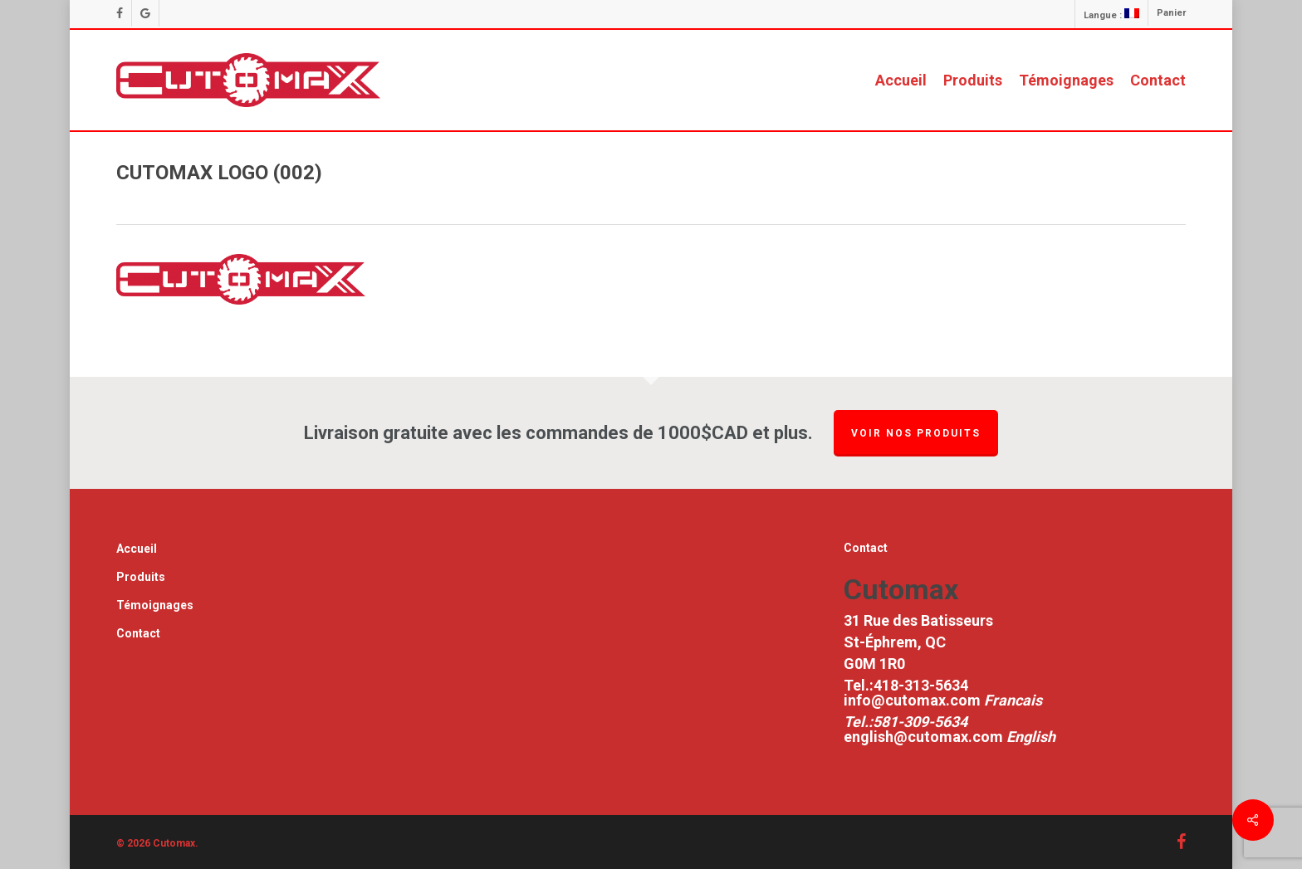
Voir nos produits (916, 433)
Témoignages (154, 605)
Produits (140, 576)
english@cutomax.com (923, 736)
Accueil (136, 548)
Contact (138, 633)
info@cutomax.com (914, 700)
